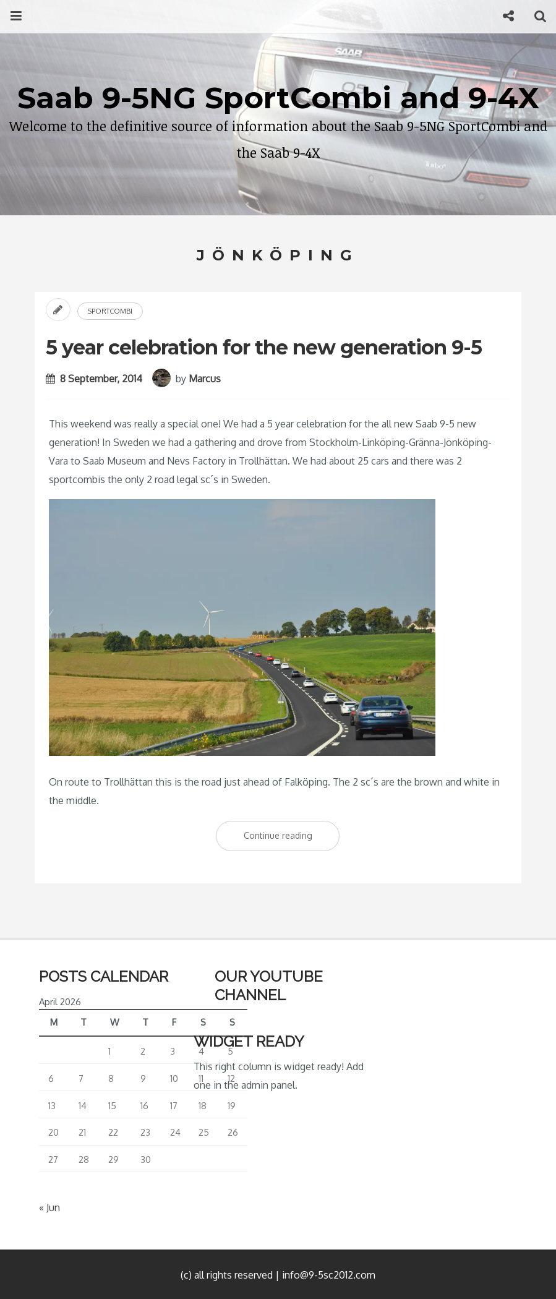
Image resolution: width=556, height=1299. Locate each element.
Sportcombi (110, 311)
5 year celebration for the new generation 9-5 (264, 347)
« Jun (49, 1207)
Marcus (205, 378)
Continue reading (292, 838)
